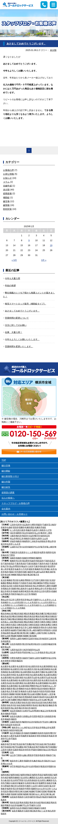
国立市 (3, 591)
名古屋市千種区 (38, 672)
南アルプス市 (33, 652)
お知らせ (7, 178)
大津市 (25, 711)
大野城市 (7, 786)
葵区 (40, 705)
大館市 (13, 536)
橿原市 (14, 719)
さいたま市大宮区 (45, 602)
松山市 (25, 766)
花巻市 (31, 533)
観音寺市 (13, 761)
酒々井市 (4, 569)
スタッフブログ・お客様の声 (16, 503)
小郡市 (40, 786)
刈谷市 (28, 689)
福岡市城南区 (14, 777)
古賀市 (46, 786)
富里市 (11, 569)
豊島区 (9, 583)
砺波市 (51, 644)
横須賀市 (10, 627)
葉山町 (14, 633)
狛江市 (36, 586)
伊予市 (13, 766)
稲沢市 (22, 697)
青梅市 (34, 594)
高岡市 (19, 644)
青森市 (29, 530)
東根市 (27, 538)
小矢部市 (44, 644)
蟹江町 (50, 700)
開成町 (14, 636)
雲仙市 (39, 797)
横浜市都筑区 (18, 619)
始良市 (14, 811)
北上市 (37, 533)
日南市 (43, 808)
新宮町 (32, 794)
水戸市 (19, 547)
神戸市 (9, 744)
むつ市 (13, 530)
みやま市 (41, 789)
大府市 (29, 691)
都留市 (6, 655)
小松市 (25, 650)
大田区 (16, 586)
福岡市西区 (48, 775)
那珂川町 (19, 791)
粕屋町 (32, 791)
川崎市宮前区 (33, 625)
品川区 (9, 586)
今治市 (31, 766)
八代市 (38, 805)
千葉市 (36, 566)
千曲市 (31, 658)
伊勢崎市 (32, 558)
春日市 (35, 783)
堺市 (39, 736)
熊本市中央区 (35, 802)
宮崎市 (31, 808)
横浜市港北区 (29, 616)
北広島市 (26, 525)
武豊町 (38, 694)
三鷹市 (48, 586)
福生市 (20, 594)
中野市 (13, 658)
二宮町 (38, 633)
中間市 (28, 789)
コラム (6, 182)
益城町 (20, 805)
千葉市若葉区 (32, 563)
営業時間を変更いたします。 (19, 346)
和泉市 (51, 736)
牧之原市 (15, 708)
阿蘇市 (8, 805)
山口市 (13, 755)
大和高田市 (49, 716)
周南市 (49, 755)
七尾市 (13, 650)
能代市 (19, 536)
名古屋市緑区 (12, 680)
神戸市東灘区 (51, 747)
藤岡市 (39, 558)
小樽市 (33, 525)
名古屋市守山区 (30, 677)
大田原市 (21, 552)
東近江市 (44, 711)
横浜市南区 (28, 622)
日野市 (48, 591)
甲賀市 (14, 714)
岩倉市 (36, 697)
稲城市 (16, 591)
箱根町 (20, 636)
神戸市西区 (40, 747)
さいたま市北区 (30, 602)
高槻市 (27, 733)
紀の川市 (31, 727)
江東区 (42, 580)
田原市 (6, 694)
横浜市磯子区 (41, 613)
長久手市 (10, 691)
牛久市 (37, 547)
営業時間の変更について (17, 318)
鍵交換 (6, 201)
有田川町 (19, 730)
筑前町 (14, 794)
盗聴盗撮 (7, 193)
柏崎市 (25, 638)
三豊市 (21, 761)
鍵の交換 (6, 465)
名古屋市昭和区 (46, 666)
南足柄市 (7, 633)
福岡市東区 (5, 775)
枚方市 (13, 733)
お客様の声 (8, 170)
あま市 (38, 700)
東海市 (23, 691)
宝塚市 (16, 750)
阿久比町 (31, 694)
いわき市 (16, 544)
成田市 (30, 572)
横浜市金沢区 (6, 616)
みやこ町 (39, 794)
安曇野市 (44, 658)
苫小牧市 (52, 525)
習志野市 (26, 561)
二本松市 (34, 541)
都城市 (37, 808)
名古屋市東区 (18, 683)
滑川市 (25, 644)
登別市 (16, 527)
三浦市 (29, 627)
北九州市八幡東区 (45, 780)
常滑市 (48, 691)
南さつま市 (42, 811)
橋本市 (14, 727)
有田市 (12, 730)
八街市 (30, 566)
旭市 (25, 575)
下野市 (12, 555)
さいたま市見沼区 (16, 602)
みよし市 (52, 686)
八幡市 (51, 722)
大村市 (27, 797)
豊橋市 (22, 689)
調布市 (42, 586)
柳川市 (14, 786)
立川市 (42, 591)
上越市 (19, 638)
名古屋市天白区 (48, 680)
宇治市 (45, 722)
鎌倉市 (17, 627)
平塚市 (20, 630)
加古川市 (47, 750)
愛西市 (26, 700)
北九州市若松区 (30, 780)
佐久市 (51, 658)
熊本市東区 (46, 802)
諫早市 (33, 797)
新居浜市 (44, 766)
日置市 (27, 811)
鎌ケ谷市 (50, 569)
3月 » (43, 260)
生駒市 (19, 716)
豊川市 (16, 689)
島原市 (45, 797)
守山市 (31, 711)
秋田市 (25, 536)
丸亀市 (35, 761)
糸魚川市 (38, 638)
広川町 (46, 794)
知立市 (39, 686)
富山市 (8, 647)
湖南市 (8, 714)
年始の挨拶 (10, 285)
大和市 (50, 627)
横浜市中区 (40, 619)
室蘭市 (22, 527)
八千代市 (24, 569)
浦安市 (31, 569)
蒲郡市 (9, 689)
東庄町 (30, 575)
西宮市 (22, 750)
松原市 (17, 736)
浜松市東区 (47, 702)
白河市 (9, 544)
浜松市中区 (11, 705)
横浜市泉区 (52, 613)
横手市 (37, 536)
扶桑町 (14, 700)
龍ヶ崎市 (50, 547)
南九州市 (51, 811)
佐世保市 (13, 797)
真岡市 (49, 552)
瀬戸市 (17, 691)
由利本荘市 (45, 536)
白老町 (9, 527)
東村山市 (38, 588)
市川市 (19, 561)
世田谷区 (28, 586)
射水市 (37, 644)
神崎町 (14, 575)
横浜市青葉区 (29, 613)
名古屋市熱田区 (44, 669)
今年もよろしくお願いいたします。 (22, 339)
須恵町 (20, 794)
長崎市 (51, 797)
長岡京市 (38, 722)
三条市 (51, 638)
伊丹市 (28, 750)
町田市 (28, 591)
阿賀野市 (7, 641)
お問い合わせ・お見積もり (15, 514)
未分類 (53, 50)
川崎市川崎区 (45, 622)
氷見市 (13, 644)
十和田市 (41, 530)
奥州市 (43, 533)
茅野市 (8, 661)
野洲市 (37, 711)
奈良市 (13, 716)
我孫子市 (13, 572)
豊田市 (52, 689)
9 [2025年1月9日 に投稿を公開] (29, 240)
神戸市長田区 (6, 747)
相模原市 (37, 627)
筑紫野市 (42, 783)
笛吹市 (42, 652)
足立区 (3, 580)
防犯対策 (7, 209)
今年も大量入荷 (12, 278)
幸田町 (18, 694)
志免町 (26, 791)
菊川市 (22, 708)
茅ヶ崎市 (33, 630)
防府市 (42, 755)
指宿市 (3, 814)
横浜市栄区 (40, 616)
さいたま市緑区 (17, 605)
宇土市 (26, 805)
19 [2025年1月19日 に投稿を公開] (51, 245)
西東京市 (7, 588)
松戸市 (6, 566)
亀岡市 (25, 722)
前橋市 (19, 558)
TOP (4, 460)
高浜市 (40, 689)
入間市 (17, 600)
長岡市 (13, 638)
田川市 (16, 789)
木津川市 (16, 725)
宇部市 (36, 755)
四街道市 (40, 561)
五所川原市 (20, 530)
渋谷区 (52, 583)
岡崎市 (33, 686)
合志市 (14, 805)
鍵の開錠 (6, 471)
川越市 (36, 600)
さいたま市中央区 (31, 605)
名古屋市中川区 (17, 669)
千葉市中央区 (43, 563)
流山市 (12, 566)
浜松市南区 (21, 705)
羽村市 (14, 594)
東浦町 (24, 694)
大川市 (48, 789)
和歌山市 (45, 727)
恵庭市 (39, 525)
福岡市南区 (15, 775)
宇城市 (32, 805)
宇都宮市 (13, 552)
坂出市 (41, 761)
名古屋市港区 (6, 677)
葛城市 (8, 719)
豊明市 (34, 689)
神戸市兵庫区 (49, 744)
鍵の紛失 (6, 487)
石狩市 (19, 525)
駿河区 (45, 705)
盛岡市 (19, 533)
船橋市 (13, 561)
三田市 (3, 750)
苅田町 (44, 791)
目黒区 (3, 586)
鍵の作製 (6, 481)
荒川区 (16, 580)
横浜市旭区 (19, 613)
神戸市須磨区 (18, 747)
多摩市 (22, 591)
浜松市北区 (26, 702)
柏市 (7, 572)
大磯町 (32, 633)
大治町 (44, 700)
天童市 (33, 538)
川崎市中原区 (10, 625)
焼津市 (8, 708)
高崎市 (13, 558)
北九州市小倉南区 (43, 777)
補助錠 (6, 197)
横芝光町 (49, 572)
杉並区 (22, 586)
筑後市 (22, 789)
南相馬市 (26, 541)
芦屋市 (34, 750)
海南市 (6, 730)
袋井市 (34, 708)
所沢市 (23, 600)
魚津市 (31, 644)
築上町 (52, 794)
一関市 (49, 533)
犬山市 (9, 697)
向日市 (31, 722)
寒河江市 (20, 538)
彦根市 (19, 711)
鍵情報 (6, 205)
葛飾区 (9, 580)
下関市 (19, 755)
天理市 (35, 716)
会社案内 (6, 508)
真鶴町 (26, 636)
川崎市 (36, 622)
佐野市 (42, 552)
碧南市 (46, 689)
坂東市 (31, 547)
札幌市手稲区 (40, 527)
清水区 (35, 705)
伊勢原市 (47, 630)
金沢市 (19, 650)
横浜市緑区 (19, 622)
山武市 (42, 572)
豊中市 (53, 733)
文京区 (52, 580)
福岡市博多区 (26, 775)
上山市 (45, 538)
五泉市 (31, 638)
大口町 (8, 700)
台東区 (22, 580)
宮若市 (6, 791)
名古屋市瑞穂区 (42, 683)
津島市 (20, 700)
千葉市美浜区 (20, 563)
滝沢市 (13, 533)
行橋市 (28, 786)
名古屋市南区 (12, 686)
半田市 (42, 691)
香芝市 (41, 716)
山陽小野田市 (27, 755)
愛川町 (20, 633)
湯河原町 (33, 636)
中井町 (44, 633)
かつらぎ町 (22, 727)
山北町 (8, 636)
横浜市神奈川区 (7, 613)
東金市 (24, 566)
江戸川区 (35, 580)
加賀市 (31, 650)
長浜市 (13, 711)
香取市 (20, 575)
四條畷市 (34, 733)
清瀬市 (14, 588)
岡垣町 (50, 791)
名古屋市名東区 (36, 675)
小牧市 (16, 697)
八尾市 (11, 736)
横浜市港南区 (18, 616)
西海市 (21, 797)
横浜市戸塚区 (6, 619)
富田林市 (32, 736)
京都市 (13, 722)
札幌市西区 (29, 527)
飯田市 (20, 661)
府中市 (9, 591)
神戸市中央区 (38, 744)
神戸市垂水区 (29, 747)
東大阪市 (4, 736)
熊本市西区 (24, 802)
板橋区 (3, 583)
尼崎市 (40, 750)
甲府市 (25, 652)
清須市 (42, 697)
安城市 (45, 686)
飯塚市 (21, 783)
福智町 (26, 794)
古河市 (25, 547)
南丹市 (19, 722)
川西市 (9, 750)
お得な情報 (8, 174)
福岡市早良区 (37, 775)
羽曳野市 (24, 736)
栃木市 (6, 555)
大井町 (50, 633)
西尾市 (3, 689)
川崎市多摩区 (45, 625)
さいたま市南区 (18, 608)
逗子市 (23, 627)
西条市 (37, 766)
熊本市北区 (14, 802)
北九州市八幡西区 (27, 777)
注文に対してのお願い (16, 325)
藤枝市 (51, 705)
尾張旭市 (28, 697)
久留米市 (14, 783)
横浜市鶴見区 (29, 619)
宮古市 (25, 533)
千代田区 (22, 583)
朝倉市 (3, 789)
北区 (47, 580)
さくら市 (29, 552)
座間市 (8, 630)
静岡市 (29, 705)
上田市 (37, 658)
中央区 (29, 583)
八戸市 (49, 530)
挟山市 (29, 600)
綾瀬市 (14, 630)
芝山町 (36, 572)
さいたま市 (43, 600)
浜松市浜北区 (37, 702)
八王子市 (27, 594)
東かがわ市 (7, 764)
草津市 (51, 711)
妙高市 (45, 638)
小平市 (45, 588)
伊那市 (14, 661)
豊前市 (12, 791)
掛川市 (28, 708)
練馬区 (40, 583)
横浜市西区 (50, 619)
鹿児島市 (34, 811)
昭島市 (8, 594)
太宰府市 (21, 786)
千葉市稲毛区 (8, 563)
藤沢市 (26, 630)
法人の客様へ (8, 498)
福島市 (19, 541)
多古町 (8, 575)
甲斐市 (19, 652)
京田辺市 (8, 725)
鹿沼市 (36, 552)
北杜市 (13, 652)
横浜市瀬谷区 (51, 616)
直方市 (52, 786)
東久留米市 (21, 588)
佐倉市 (33, 561)
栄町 (25, 572)
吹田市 (41, 733)
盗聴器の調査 (8, 492)
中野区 (46, 583)
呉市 (12, 752)
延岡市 (13, 808)
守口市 (8, 739)
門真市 (14, 739)
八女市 (34, 786)
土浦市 (13, 547)
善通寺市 (28, 761)
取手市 (43, 547)
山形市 (39, 538)
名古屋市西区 (14, 672)
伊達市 (3, 527)
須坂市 (25, 658)
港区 (35, 583)
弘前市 (35, 530)
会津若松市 (42, 541)
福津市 (9, 789)
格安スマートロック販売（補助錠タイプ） (25, 303)
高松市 (47, 761)
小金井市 (30, 588)
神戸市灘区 (27, 744)
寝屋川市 (20, 733)
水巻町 (8, 794)
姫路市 (3, 744)
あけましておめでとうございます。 (26, 43)
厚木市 (44, 627)
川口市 (11, 600)
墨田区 (28, 580)
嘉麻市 (34, 789)
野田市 (18, 566)
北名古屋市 (49, 697)
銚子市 (36, 575)
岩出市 (38, 727)
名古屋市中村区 (9, 675)
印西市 (20, 572)
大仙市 (31, 536)
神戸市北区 (17, 744)
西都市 (25, 808)
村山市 (13, 538)
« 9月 (14, 260)
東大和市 (35, 591)
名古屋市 (4, 666)
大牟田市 (28, 783)
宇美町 (38, 791)
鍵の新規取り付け (10, 476)
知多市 (36, 691)
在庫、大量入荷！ (13, 332)
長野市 (19, 658)
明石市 (54, 750)
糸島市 (49, 783)
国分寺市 (52, 588)
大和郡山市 (27, 716)
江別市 (13, 525)
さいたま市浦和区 (46, 605)
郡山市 (51, 541)
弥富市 (32, 700)
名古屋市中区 (22, 666)
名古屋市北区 (24, 680)
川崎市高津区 (22, 625)
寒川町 (26, 633)
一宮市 (50, 694)
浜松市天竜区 (15, 702)
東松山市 (4, 600)
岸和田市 (44, 736)
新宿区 (16, 583)
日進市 (3, 691)
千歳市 (45, 525)
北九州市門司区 (17, 780)
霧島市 (21, 811)
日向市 (19, 808)
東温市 (19, 766)
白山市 (37, 650)
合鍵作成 (7, 186)
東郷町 (12, 694)
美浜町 (44, 694)
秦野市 (40, 630)
